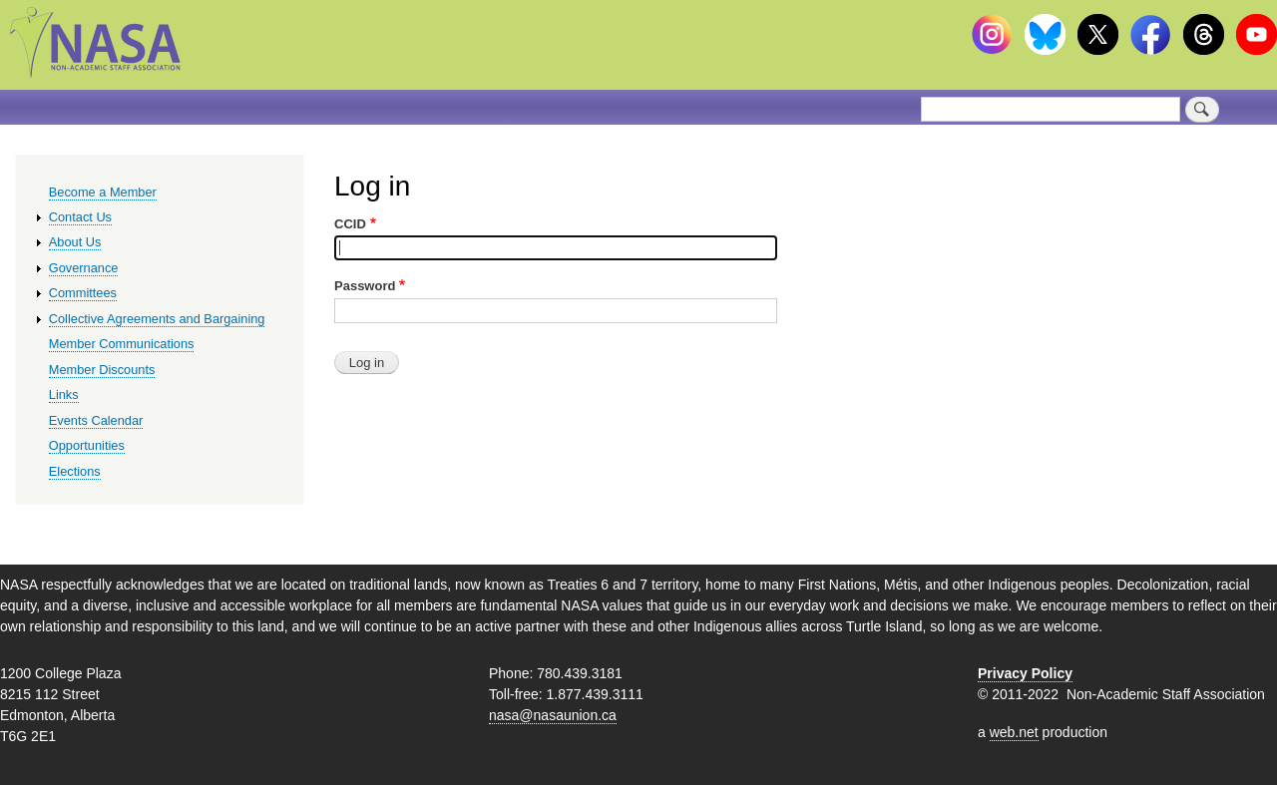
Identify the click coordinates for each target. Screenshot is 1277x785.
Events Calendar (96, 420)
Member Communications (122, 343)
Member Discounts (102, 369)
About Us (75, 241)
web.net (1014, 732)
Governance (84, 267)
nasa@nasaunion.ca (553, 715)
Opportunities (87, 445)
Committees (83, 292)
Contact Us (80, 216)
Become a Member (103, 192)
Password (364, 285)
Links (64, 394)
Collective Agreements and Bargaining (157, 318)
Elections (75, 471)
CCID (350, 223)
